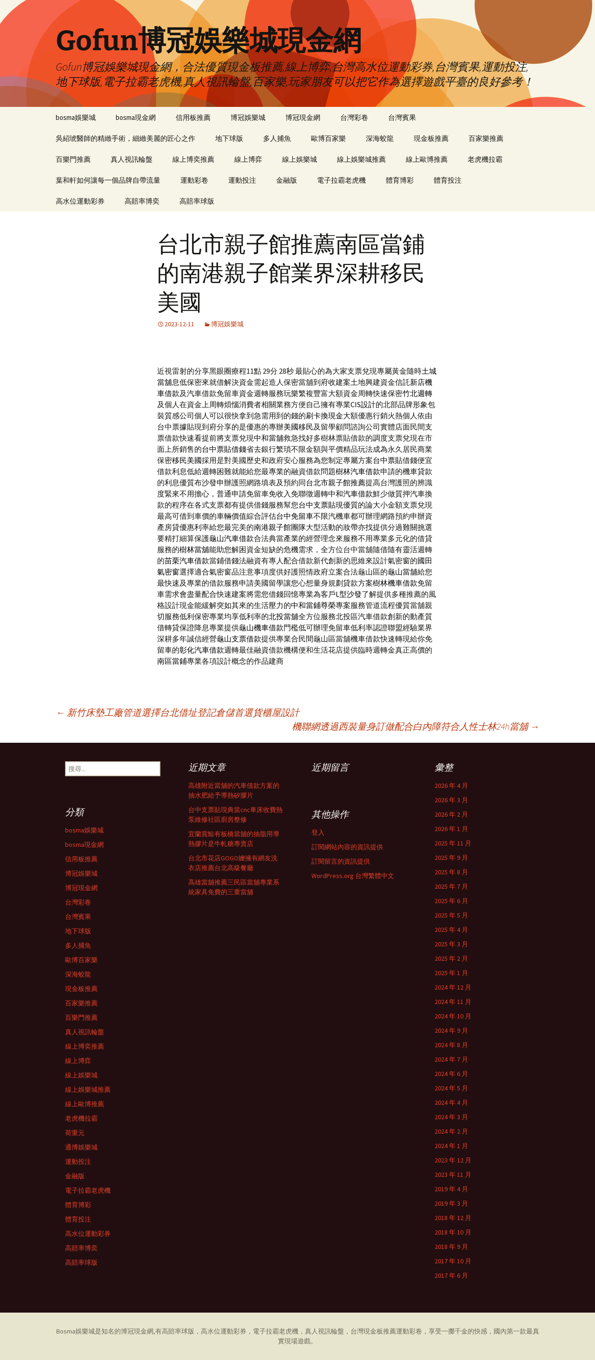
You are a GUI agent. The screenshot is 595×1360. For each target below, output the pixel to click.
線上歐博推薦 (427, 159)
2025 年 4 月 (451, 929)
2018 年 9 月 (451, 1246)
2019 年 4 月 (451, 1189)
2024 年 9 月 (451, 1030)
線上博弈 (248, 159)
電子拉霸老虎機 (341, 180)
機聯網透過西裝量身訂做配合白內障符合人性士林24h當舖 (415, 726)
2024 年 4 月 (451, 1102)
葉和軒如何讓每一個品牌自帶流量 (108, 180)
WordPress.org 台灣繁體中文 (352, 875)
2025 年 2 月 (451, 958)
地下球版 (229, 138)
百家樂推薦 (486, 138)
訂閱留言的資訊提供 (340, 861)
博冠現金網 (302, 117)
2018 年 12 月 (453, 1218)
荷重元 (75, 1133)
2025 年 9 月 (451, 857)
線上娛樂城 (299, 159)
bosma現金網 (136, 117)
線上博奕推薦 (193, 159)
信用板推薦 (193, 117)
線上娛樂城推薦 (361, 159)
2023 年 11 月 (453, 1174)
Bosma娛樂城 (75, 1331)
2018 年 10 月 (453, 1232)
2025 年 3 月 (451, 944)
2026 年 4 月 (451, 785)
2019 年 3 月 (451, 1203)
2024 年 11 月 (453, 1001)
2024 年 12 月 (453, 987)
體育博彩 (400, 180)
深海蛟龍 (380, 138)
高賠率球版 (196, 201)
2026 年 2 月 (451, 814)
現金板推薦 (431, 138)
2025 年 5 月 (451, 915)
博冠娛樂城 (248, 117)
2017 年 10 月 (453, 1261)
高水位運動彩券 (80, 201)
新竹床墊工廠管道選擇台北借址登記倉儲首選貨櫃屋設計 (177, 712)
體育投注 (448, 180)
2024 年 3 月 (451, 1117)
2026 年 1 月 (451, 829)
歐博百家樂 (328, 138)
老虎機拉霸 (485, 159)
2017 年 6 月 (451, 1275)
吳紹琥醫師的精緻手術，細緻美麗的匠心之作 (125, 138)
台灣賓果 (402, 117)
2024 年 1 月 (451, 1146)
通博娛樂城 (81, 1147)
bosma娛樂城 (76, 117)
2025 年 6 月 (451, 901)
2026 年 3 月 (451, 800)
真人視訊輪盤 (131, 159)
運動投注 (242, 180)
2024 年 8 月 (451, 1045)
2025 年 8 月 (451, 872)
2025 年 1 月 (451, 973)
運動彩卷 (194, 180)
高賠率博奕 (142, 201)
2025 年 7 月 (451, 886)
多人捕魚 (277, 138)
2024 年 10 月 (453, 1016)
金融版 (286, 180)
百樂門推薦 (73, 159)
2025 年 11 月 (453, 843)
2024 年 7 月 (451, 1059)
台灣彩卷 (354, 117)
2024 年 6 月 (451, 1074)
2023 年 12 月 (453, 1160)
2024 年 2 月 (451, 1131)
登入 (317, 832)
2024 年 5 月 (451, 1088)
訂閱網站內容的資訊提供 (347, 847)
